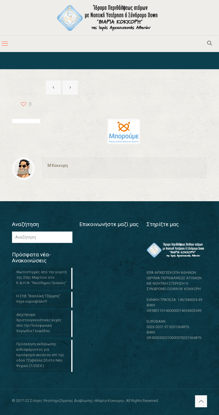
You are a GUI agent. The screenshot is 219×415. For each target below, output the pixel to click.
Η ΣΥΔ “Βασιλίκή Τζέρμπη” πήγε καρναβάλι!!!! (38, 299)
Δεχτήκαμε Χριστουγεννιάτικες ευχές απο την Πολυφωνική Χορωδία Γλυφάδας (38, 322)
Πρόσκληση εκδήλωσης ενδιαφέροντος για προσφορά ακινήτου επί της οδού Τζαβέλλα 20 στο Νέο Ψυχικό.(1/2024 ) (40, 355)
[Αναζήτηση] (42, 237)
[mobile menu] (5, 44)
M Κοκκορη (58, 165)
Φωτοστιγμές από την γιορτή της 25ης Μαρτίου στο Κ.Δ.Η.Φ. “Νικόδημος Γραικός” (41, 277)
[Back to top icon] (201, 401)
